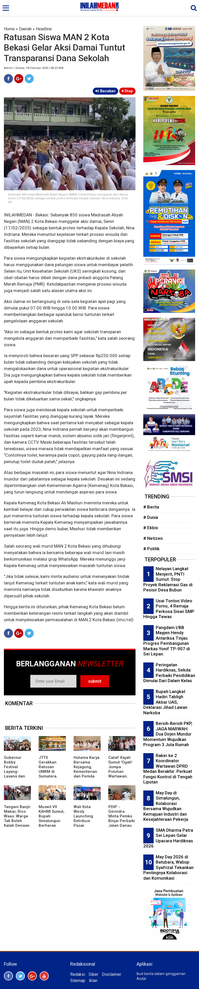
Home (9, 28)
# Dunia (150, 517)
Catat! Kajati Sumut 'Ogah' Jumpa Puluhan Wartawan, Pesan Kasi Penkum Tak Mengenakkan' (121, 774)
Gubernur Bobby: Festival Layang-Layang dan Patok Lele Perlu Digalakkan (14, 774)
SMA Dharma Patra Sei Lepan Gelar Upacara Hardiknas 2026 (168, 838)
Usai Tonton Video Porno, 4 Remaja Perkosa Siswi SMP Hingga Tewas (168, 608)
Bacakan (105, 91)
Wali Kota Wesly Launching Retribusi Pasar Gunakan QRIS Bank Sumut (87, 820)
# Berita (151, 507)
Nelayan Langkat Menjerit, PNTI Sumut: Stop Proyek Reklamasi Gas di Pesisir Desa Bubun (168, 579)
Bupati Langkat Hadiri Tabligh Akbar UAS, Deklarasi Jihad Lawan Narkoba (165, 702)
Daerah (25, 28)
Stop (127, 91)
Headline (44, 28)
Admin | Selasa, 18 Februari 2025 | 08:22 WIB (33, 68)
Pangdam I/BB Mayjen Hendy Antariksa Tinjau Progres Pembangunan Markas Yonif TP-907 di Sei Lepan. (166, 641)
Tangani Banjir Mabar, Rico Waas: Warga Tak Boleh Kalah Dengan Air (17, 818)
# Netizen (153, 538)
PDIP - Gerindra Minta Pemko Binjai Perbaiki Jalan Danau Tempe (121, 818)
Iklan (93, 980)
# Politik (151, 548)
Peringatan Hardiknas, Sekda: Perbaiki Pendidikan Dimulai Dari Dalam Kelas (169, 672)
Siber (93, 974)
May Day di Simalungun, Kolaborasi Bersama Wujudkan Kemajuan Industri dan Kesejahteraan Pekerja (165, 806)
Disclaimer (111, 974)
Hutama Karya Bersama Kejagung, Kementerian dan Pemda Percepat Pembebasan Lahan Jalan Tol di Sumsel (87, 776)
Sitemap (77, 980)
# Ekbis (150, 527)
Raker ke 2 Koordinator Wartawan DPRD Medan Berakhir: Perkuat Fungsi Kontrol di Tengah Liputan (167, 769)
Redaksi (77, 974)
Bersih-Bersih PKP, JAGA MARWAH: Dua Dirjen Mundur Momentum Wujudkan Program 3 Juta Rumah (167, 734)
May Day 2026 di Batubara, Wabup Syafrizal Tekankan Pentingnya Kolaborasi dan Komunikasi (168, 867)
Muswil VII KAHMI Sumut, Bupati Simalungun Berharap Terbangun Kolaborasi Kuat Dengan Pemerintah (52, 825)
